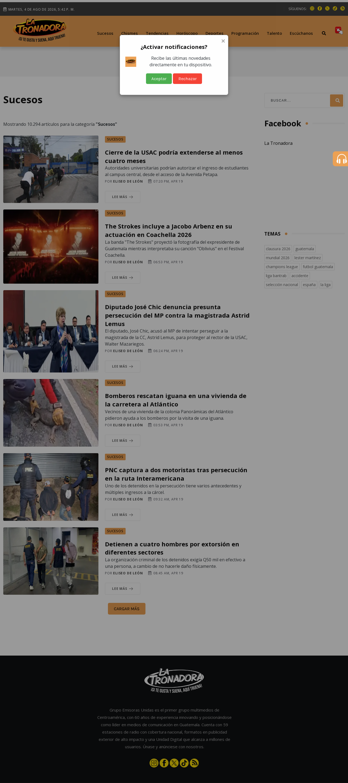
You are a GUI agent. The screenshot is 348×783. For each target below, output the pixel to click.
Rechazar (187, 78)
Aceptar (159, 78)
